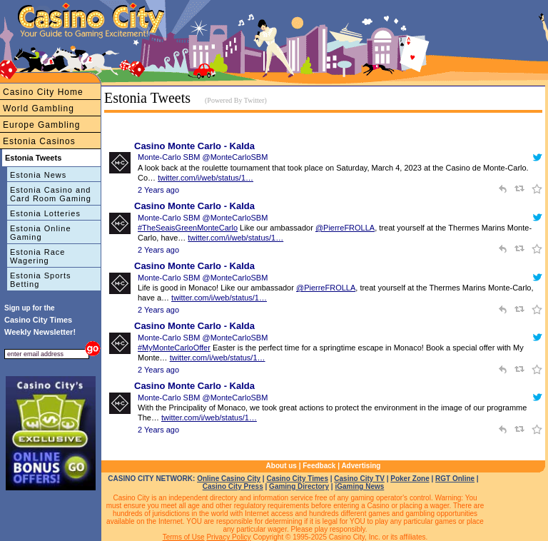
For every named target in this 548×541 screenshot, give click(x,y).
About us (281, 466)
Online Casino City (228, 478)
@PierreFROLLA (345, 227)
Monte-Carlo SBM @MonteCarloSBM (203, 157)
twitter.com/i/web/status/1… (205, 177)
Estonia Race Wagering (37, 256)
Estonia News (38, 175)
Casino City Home (43, 92)
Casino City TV (359, 478)
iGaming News (359, 486)
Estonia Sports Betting (40, 279)
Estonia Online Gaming (40, 232)
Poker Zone (409, 478)
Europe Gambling (41, 125)
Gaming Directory (299, 486)
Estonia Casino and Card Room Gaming (50, 194)
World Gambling (38, 108)
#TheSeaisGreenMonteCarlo (188, 227)
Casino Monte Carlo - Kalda (194, 146)
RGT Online (455, 478)
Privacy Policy (228, 537)
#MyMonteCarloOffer (174, 347)
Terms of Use (184, 537)
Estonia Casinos (39, 141)
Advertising (360, 466)
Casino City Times (297, 478)
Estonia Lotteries (45, 213)
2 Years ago (158, 190)
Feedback (319, 466)
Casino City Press (233, 486)
